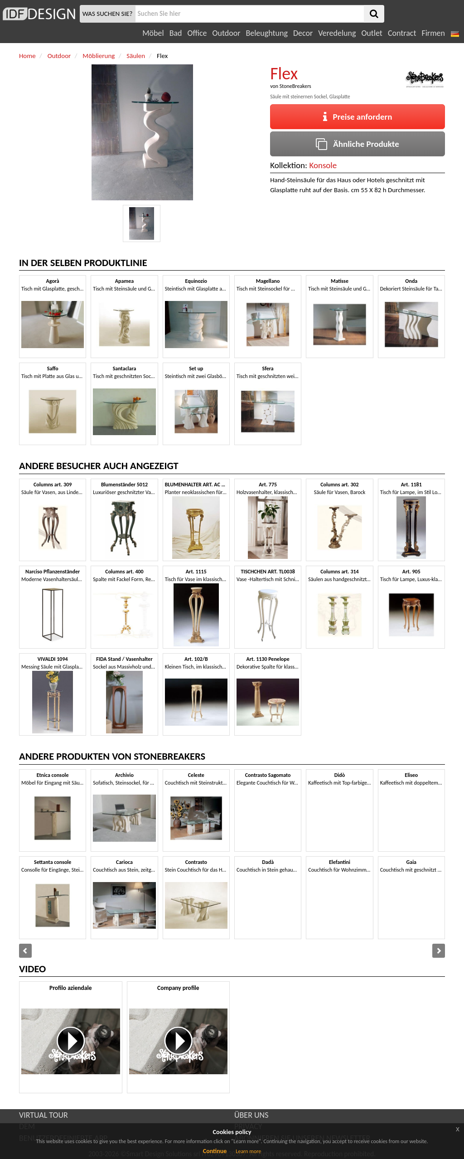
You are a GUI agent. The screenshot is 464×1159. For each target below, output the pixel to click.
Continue (215, 1151)
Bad (175, 33)
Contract (402, 33)
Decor (303, 33)
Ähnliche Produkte (357, 144)
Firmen (433, 33)
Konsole (323, 165)
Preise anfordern (357, 117)
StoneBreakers (295, 86)
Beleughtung (266, 33)
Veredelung (337, 33)
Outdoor (227, 33)
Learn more (248, 1151)
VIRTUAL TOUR (43, 1115)
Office (197, 33)
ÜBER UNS (251, 1115)
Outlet (371, 33)
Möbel (153, 33)
